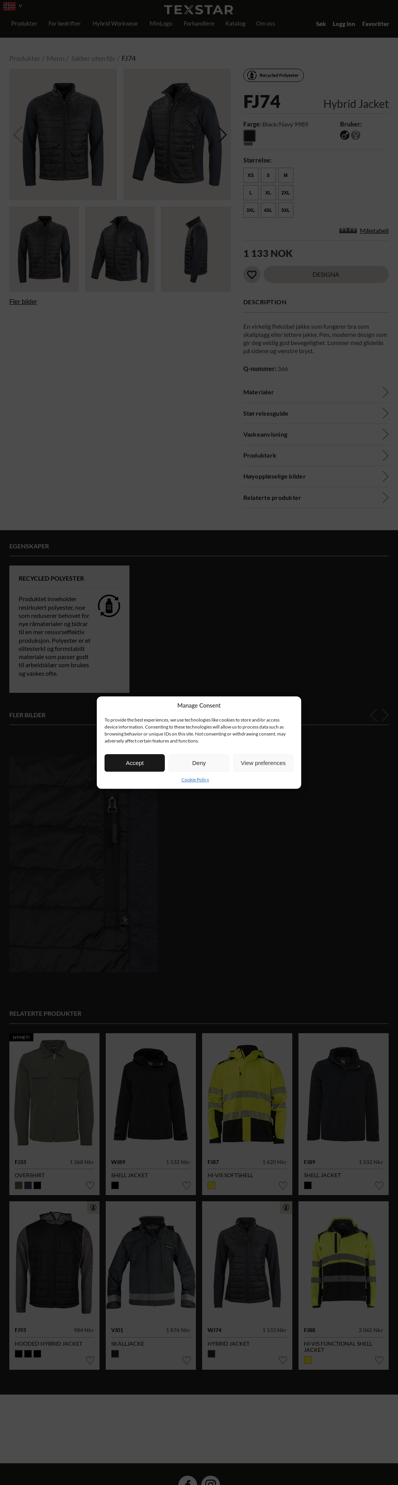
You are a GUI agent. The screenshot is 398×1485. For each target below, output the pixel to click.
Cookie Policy (195, 779)
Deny (199, 763)
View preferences (263, 763)
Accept (135, 763)
